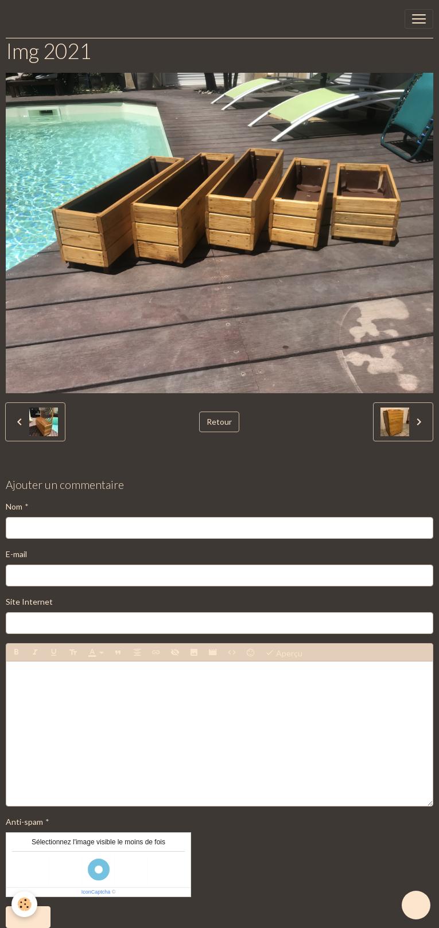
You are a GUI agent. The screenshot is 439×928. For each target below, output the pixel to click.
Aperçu (283, 652)
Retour (219, 421)
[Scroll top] (416, 905)
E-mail (16, 554)
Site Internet (29, 601)
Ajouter (28, 916)
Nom (14, 506)
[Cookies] (24, 904)
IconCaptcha (96, 892)
